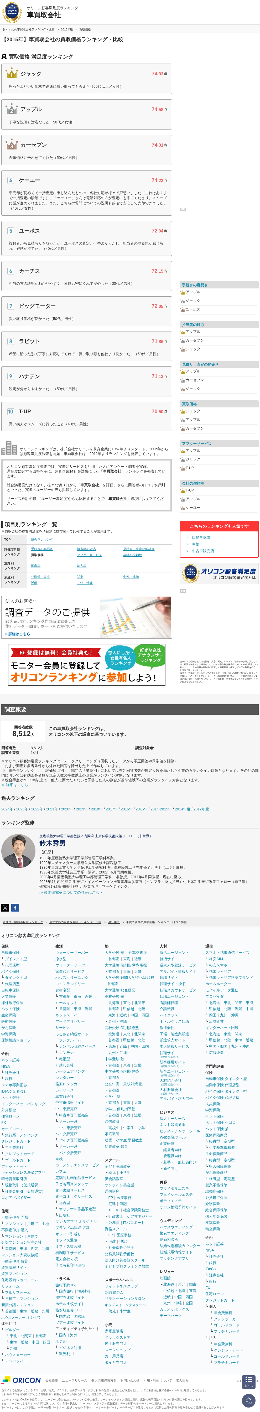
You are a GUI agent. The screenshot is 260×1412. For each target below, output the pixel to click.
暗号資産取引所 (14, 1179)
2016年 (127, 809)
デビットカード (14, 1166)
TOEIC (114, 1210)
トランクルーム (68, 1040)
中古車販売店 (203, 551)
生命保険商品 (216, 1154)
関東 (80, 577)
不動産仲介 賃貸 (14, 1261)
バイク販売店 (66, 1134)
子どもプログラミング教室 (127, 1266)
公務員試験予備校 (119, 1254)
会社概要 (51, 1380)
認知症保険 (214, 1191)
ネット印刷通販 (172, 1125)
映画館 (165, 1278)
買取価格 (189, 404)
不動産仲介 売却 (14, 1217)
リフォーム (10, 1286)
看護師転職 (169, 1003)
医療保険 (8, 1021)
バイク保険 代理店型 (222, 1097)
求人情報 (182, 1380)
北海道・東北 (40, 577)
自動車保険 (201, 537)
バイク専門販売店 (74, 1140)
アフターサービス (89, 555)
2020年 (67, 809)
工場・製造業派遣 (174, 1034)
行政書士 (115, 1216)
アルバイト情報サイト (178, 971)
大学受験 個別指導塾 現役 (126, 965)
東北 (13, 1336)
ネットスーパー (68, 1015)
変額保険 (212, 1222)
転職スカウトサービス (178, 990)
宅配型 (64, 1059)
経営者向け (172, 1150)
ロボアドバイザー (16, 1198)
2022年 (37, 809)
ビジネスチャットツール (180, 1131)
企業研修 (167, 1143)
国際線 (79, 1316)
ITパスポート (134, 1222)
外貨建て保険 (216, 1198)
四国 (212, 1015)
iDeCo (210, 1269)
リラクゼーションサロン (125, 1298)
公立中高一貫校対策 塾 (124, 1084)
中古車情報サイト (70, 1102)
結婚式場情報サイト (176, 1252)
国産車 (35, 566)
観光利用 (66, 1354)
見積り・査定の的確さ (139, 549)
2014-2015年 (161, 809)
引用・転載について (158, 1380)
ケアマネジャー (140, 1216)
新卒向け (170, 1168)
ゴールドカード (18, 1160)
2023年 (22, 809)
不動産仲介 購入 (14, 1230)
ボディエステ (171, 1201)
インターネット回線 (221, 1028)
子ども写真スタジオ (72, 1184)
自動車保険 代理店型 (222, 1085)
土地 (45, 1224)
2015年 (141, 809)
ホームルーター (218, 984)
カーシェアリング (70, 1071)
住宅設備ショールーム (19, 1280)
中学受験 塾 (114, 1059)
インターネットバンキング (23, 1104)
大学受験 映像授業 (120, 990)
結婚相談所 (169, 1239)
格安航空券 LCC (68, 1310)
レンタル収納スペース (77, 1046)
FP (110, 1198)
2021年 (52, 809)
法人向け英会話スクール (125, 1260)
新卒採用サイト (172, 1064)
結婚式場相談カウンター (180, 1246)
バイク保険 (10, 971)
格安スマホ (218, 965)
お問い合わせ (130, 1380)
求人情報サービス (174, 1046)
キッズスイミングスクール (125, 1305)
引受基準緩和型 (222, 1147)
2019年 (82, 809)
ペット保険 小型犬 (220, 1122)
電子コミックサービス (73, 1196)
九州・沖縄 (85, 583)
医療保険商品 (216, 1135)
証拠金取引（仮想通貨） (25, 1191)
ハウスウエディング (176, 1227)
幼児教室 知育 (116, 1146)
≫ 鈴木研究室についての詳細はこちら (71, 892)
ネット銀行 (10, 1097)
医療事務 (124, 1198)
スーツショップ (118, 1350)
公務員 (113, 1222)
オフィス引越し (68, 1234)
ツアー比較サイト (70, 1322)
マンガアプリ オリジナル (76, 1221)
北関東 (26, 1336)
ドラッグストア (118, 1337)
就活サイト (169, 959)
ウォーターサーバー (72, 952)
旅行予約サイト (68, 1285)
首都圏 (10, 1249)
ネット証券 (10, 1060)
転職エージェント (174, 996)
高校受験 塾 (114, 996)
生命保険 (8, 1015)
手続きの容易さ (42, 549)
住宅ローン (10, 1116)
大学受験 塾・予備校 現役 (126, 952)
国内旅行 (66, 1291)
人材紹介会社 (171, 1082)
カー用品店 (114, 1356)
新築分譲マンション (17, 1305)
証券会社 (12, 1072)
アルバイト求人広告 (176, 1099)
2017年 (112, 809)
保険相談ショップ (16, 1040)
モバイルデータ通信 (221, 990)
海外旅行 (84, 1291)
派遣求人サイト (172, 1040)
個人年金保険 (216, 1216)
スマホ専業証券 (14, 1085)
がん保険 (8, 1028)
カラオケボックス (174, 1309)
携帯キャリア (220, 971)
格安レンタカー (68, 1084)
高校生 (113, 1128)
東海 (23, 1249)
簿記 (123, 1204)
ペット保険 (10, 1009)
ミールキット (66, 1003)
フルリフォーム (18, 1292)
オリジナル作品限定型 (77, 1209)
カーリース (64, 1090)
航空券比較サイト (70, 1297)
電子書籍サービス (70, 1190)
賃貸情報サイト (14, 1267)
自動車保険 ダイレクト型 (226, 1079)
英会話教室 (114, 1179)
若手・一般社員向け (179, 1162)
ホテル (60, 1341)
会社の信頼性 (132, 555)
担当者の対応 (86, 549)
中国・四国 (41, 1342)
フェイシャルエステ (176, 1194)
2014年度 (182, 809)
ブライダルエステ (174, 1188)
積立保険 (212, 1229)
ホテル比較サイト (70, 1304)
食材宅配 (62, 990)
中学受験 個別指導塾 (122, 1071)
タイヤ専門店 (116, 1362)
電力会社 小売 (67, 1259)
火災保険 (8, 996)
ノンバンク (29, 1135)
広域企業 (216, 1021)
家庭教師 (112, 1134)
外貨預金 (8, 1110)
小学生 (143, 1128)
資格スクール (116, 1229)
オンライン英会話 (119, 1185)
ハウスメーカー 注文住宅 (20, 1318)
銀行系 (10, 1135)
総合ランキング (42, 539)
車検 (195, 544)
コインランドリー (70, 984)
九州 (45, 1249)
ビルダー (12, 1330)
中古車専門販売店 (74, 1115)
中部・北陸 (131, 577)
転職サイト (169, 977)
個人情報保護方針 (104, 1380)
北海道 (113, 1003)
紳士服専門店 (116, 1343)
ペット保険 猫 (216, 1129)
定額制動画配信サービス (75, 1178)
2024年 (7, 809)
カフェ (60, 1171)
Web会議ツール (173, 1137)
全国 (189, 1303)
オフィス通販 (66, 1240)
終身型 (214, 1141)
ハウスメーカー (18, 1355)
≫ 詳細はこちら (14, 785)
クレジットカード (16, 1141)
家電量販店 (114, 1331)
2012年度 (201, 809)
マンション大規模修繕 (19, 1255)
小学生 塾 (113, 1096)
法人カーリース (172, 1118)
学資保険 (8, 1034)
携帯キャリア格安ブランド (231, 977)
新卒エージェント (174, 1073)
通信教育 (112, 1121)
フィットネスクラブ (121, 1286)
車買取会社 (64, 1096)
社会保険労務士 (136, 1210)
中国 (249, 1009)
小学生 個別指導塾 (120, 1109)
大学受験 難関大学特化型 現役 (130, 977)
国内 (62, 1335)
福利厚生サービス (70, 1253)
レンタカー (64, 1077)
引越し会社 (64, 1065)
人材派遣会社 (171, 1091)
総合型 (64, 1203)
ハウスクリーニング (72, 977)
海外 (73, 1335)
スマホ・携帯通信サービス (227, 952)
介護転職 (167, 1009)
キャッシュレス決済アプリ (23, 1172)
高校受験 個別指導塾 (122, 1028)
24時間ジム (114, 1292)
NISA (5, 1066)
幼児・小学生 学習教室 (124, 1140)
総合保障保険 (216, 1210)
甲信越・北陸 (134, 1009)
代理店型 (12, 965)
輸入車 (81, 566)
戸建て (32, 1224)
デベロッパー (16, 1361)
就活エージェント (174, 952)
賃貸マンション (14, 1273)
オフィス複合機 (68, 1246)
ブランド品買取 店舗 (72, 1227)
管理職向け (172, 1156)
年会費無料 (14, 1147)
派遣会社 (167, 1028)
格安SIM (216, 959)
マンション (14, 1224)
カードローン (12, 1129)
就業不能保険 (216, 1185)
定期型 (229, 1141)
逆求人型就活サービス (178, 965)
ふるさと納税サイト (72, 1034)
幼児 (112, 1172)
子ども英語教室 (118, 1166)
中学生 (128, 1128)
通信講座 (112, 1191)
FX (3, 1122)
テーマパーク (171, 1315)
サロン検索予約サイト (178, 1207)
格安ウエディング (174, 1233)
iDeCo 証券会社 (14, 1091)
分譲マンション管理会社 (21, 1242)
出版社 (64, 1215)
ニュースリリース (74, 1380)
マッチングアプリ (174, 1258)
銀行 (8, 1079)
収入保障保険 (220, 1166)
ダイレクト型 (16, 959)
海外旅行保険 (12, 1003)
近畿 (34, 583)
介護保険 (212, 1204)
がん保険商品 (216, 1172)
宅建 (112, 1204)
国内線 (64, 1316)
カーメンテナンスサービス (77, 1165)
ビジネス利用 (70, 1348)
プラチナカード (227, 1331)
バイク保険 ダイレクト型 (226, 1091)
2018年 (97, 809)
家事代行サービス (70, 971)
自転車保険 (10, 990)
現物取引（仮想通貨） (23, 1185)
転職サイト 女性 (173, 984)
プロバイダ (214, 996)
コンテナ (66, 1053)
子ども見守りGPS (70, 1265)
